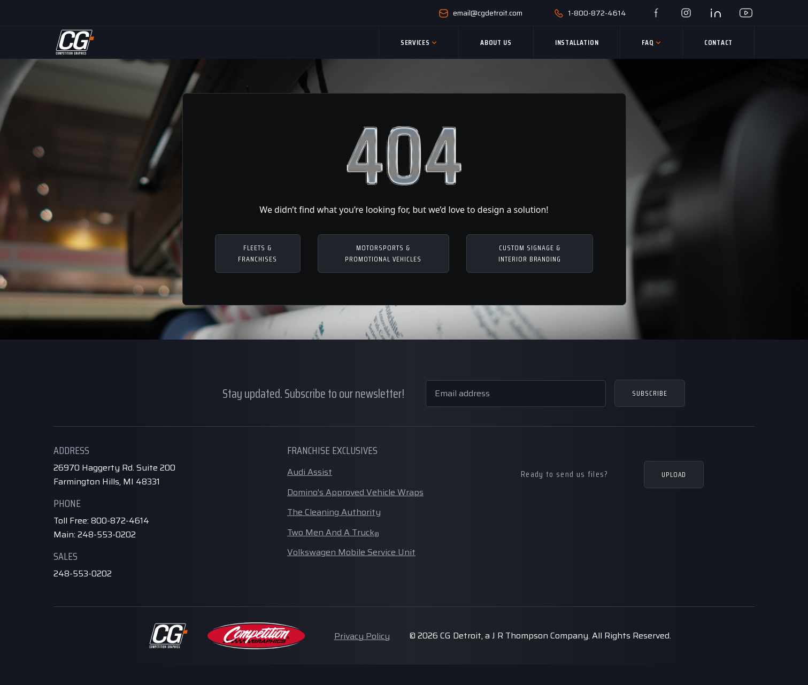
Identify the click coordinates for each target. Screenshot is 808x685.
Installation (576, 42)
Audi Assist (309, 472)
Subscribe (649, 393)
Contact (718, 42)
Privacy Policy (362, 636)
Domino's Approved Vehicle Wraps (355, 492)
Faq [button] (651, 42)
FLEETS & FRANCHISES (257, 253)
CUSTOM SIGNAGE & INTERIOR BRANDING (529, 253)
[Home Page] (74, 42)
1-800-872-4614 (590, 13)
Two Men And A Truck (333, 532)
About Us (496, 42)
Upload (674, 474)
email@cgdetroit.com (480, 13)
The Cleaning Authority (334, 512)
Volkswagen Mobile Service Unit (351, 552)
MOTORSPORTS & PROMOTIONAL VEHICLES (383, 253)
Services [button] (419, 42)
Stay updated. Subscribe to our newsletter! (313, 393)
